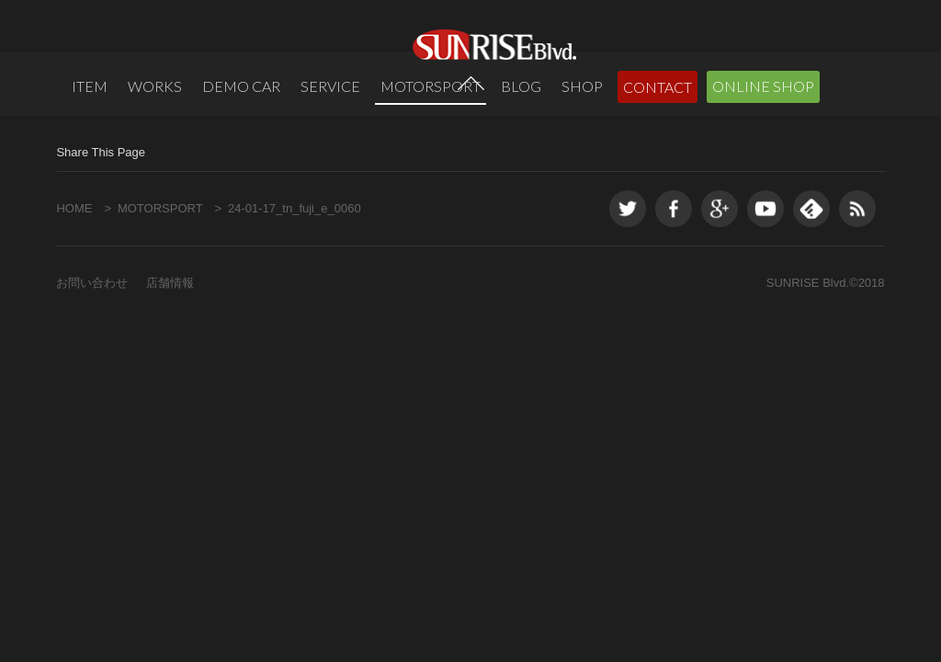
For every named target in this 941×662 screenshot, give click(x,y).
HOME (74, 276)
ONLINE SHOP (763, 86)
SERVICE (330, 86)
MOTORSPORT (430, 86)
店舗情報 (170, 351)
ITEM (90, 86)
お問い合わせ (92, 351)
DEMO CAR (241, 86)
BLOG (521, 86)
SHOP (582, 86)
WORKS (155, 86)
